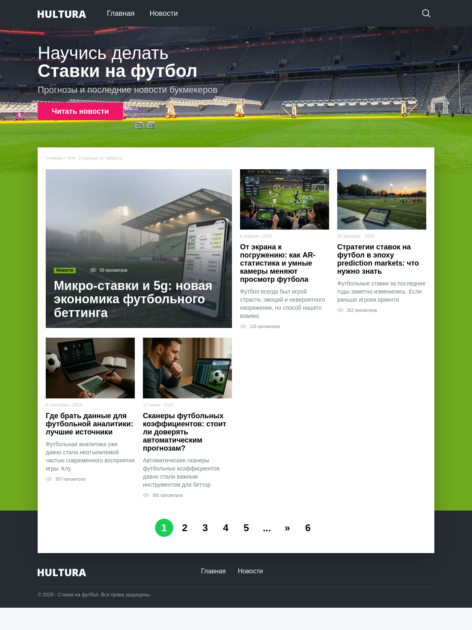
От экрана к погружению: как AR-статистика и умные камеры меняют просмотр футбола (277, 263)
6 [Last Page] (308, 527)
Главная (121, 13)
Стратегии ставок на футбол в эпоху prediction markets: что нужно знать (378, 259)
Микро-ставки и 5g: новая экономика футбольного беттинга (134, 299)
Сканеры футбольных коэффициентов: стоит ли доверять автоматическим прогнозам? (184, 432)
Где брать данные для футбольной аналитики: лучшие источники (89, 424)
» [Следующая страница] (287, 527)
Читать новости (80, 111)
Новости (164, 13)
